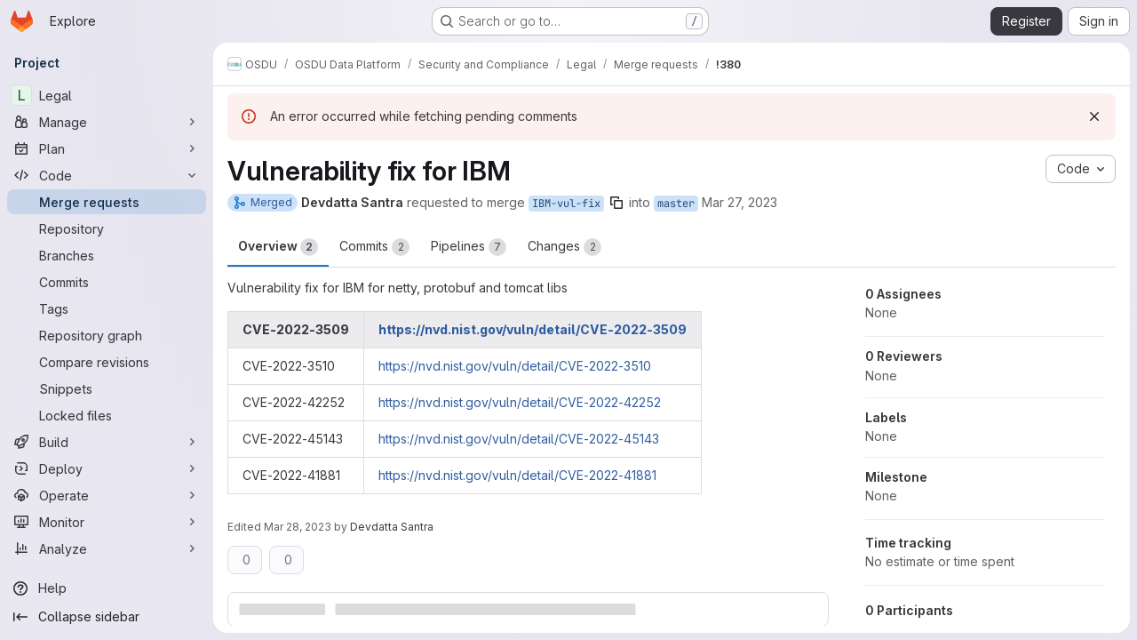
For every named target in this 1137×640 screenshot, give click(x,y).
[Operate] (106, 495)
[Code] (106, 175)
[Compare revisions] (106, 361)
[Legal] (106, 95)
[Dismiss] (1094, 116)
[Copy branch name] (616, 202)
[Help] (106, 588)
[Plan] (106, 148)
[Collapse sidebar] (106, 616)
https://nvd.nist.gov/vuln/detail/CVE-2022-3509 (532, 329)
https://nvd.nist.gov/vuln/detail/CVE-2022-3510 (514, 365)
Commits (374, 247)
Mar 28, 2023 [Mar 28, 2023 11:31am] (297, 526)
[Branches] (106, 255)
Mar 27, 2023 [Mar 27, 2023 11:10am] (739, 202)
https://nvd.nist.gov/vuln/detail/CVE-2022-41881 (517, 475)
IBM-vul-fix (566, 203)
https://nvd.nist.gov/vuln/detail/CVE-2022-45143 (518, 438)
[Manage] (106, 121)
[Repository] (106, 228)
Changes (564, 247)
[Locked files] (106, 415)
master (676, 203)
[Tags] (106, 308)
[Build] (106, 441)
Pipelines (468, 247)
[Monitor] (106, 521)
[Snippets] (106, 388)
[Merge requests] (106, 201)
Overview (278, 247)
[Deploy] (106, 468)
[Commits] (106, 281)
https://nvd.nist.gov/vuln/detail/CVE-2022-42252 (519, 402)
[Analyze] (106, 548)
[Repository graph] (106, 335)
